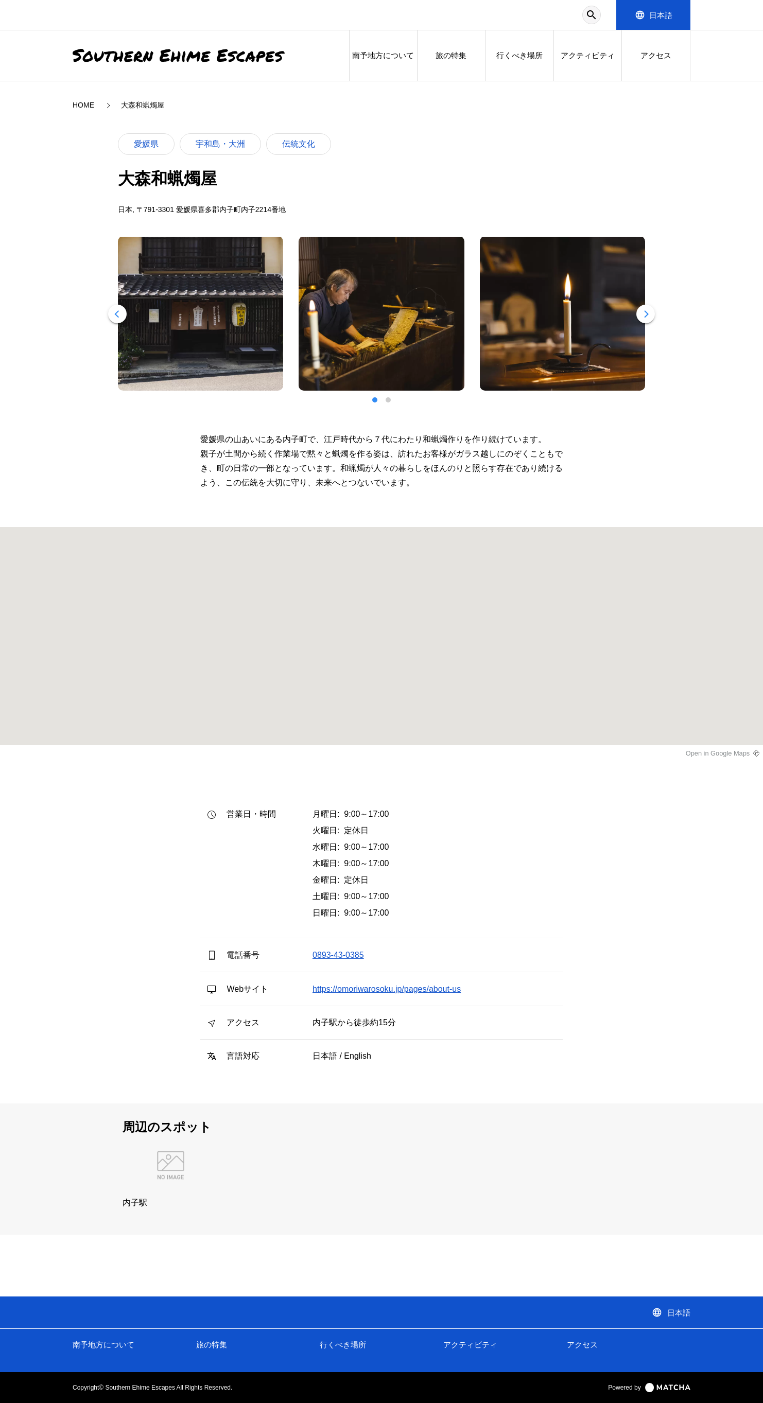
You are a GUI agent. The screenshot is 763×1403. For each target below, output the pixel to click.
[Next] (645, 314)
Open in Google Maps (718, 753)
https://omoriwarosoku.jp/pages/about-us (387, 989)
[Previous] (117, 314)
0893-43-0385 (338, 955)
